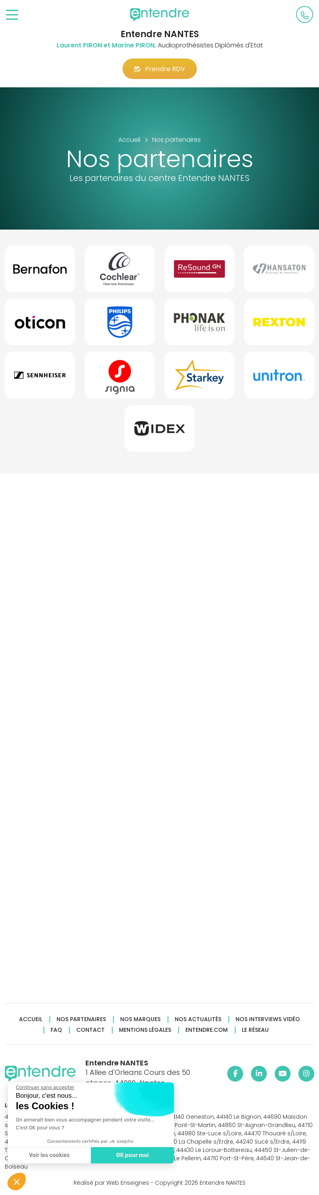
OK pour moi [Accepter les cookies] (132, 1155)
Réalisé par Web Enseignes (111, 1183)
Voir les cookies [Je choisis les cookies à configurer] (49, 1155)
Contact (90, 1030)
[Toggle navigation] (12, 15)
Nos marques (140, 1019)
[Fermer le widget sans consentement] (45, 1087)
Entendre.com (206, 1030)
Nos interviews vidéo (268, 1019)
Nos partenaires (81, 1019)
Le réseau (255, 1030)
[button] (16, 1181)
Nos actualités (198, 1019)
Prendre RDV (159, 69)
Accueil (30, 1019)
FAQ (56, 1030)
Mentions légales (145, 1030)
